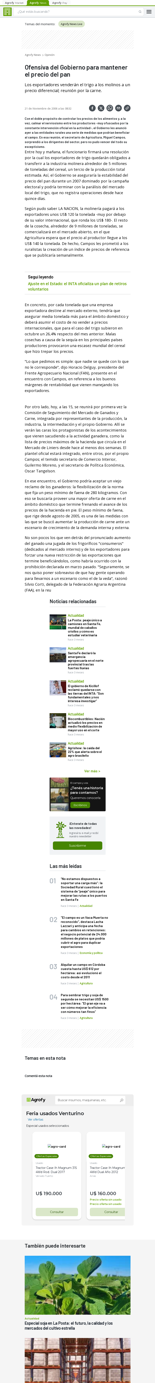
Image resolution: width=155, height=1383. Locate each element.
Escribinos (80, 805)
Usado (39, 1163)
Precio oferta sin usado (102, 1199)
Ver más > (92, 771)
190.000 (53, 1193)
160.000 (103, 1193)
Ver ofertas (35, 1119)
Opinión (50, 54)
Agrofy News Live (71, 24)
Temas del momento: (40, 24)
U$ (40, 1193)
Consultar (55, 1212)
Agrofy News (33, 54)
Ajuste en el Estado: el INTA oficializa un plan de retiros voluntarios (77, 286)
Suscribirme (77, 846)
